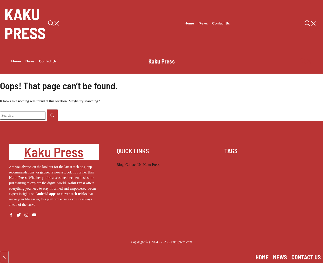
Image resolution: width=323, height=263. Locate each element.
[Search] (52, 115)
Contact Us (221, 23)
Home (189, 23)
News (203, 23)
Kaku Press (25, 23)
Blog (120, 165)
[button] (114, 23)
